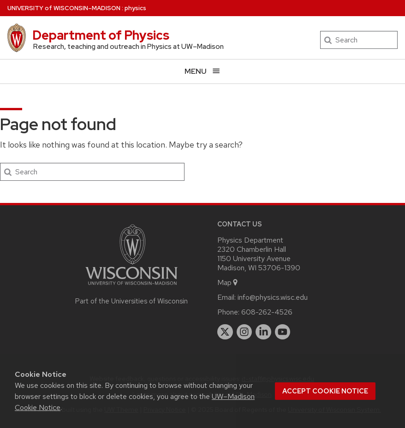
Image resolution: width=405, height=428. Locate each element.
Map (228, 282)
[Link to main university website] (131, 286)
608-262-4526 (266, 312)
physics (135, 8)
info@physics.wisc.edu (273, 297)
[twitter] (225, 332)
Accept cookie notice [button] (325, 391)
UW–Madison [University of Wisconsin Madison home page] (63, 8)
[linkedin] (263, 332)
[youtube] (283, 332)
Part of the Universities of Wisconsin (131, 301)
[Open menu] (202, 71)
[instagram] (244, 332)
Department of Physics (100, 35)
